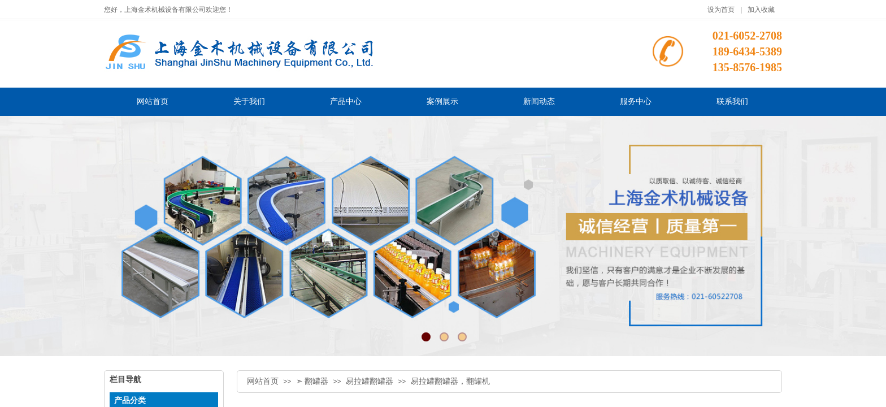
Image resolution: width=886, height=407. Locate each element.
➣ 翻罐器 (312, 381)
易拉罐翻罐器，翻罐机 (450, 381)
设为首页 (721, 10)
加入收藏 (761, 10)
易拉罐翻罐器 (369, 381)
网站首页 (263, 381)
